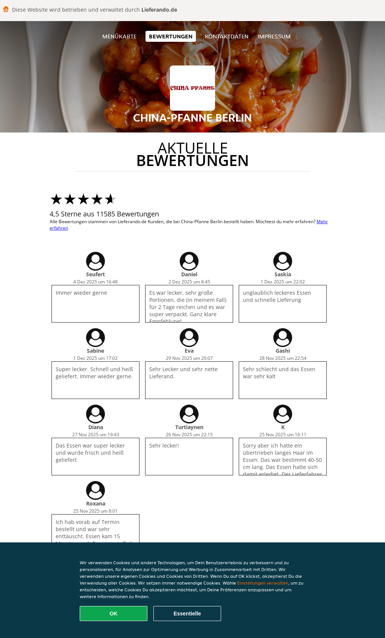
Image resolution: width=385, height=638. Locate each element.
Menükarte (119, 36)
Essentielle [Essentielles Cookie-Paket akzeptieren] (187, 614)
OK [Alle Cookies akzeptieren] (114, 614)
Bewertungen (170, 36)
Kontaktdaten (227, 36)
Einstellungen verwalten (262, 583)
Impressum (274, 36)
